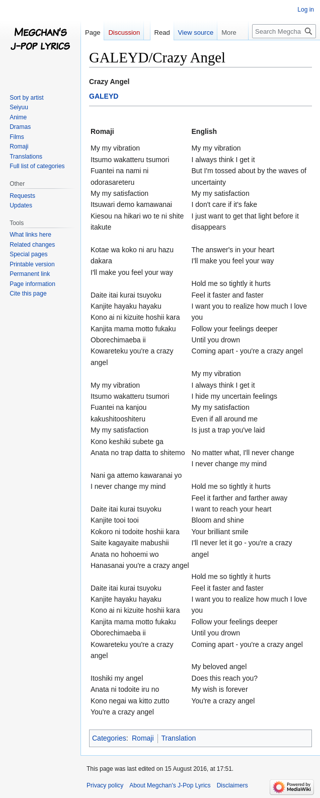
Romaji (143, 738)
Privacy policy (105, 785)
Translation (179, 738)
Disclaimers (232, 785)
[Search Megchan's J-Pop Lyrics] (284, 31)
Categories (109, 738)
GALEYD (103, 96)
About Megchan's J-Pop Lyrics (169, 785)
